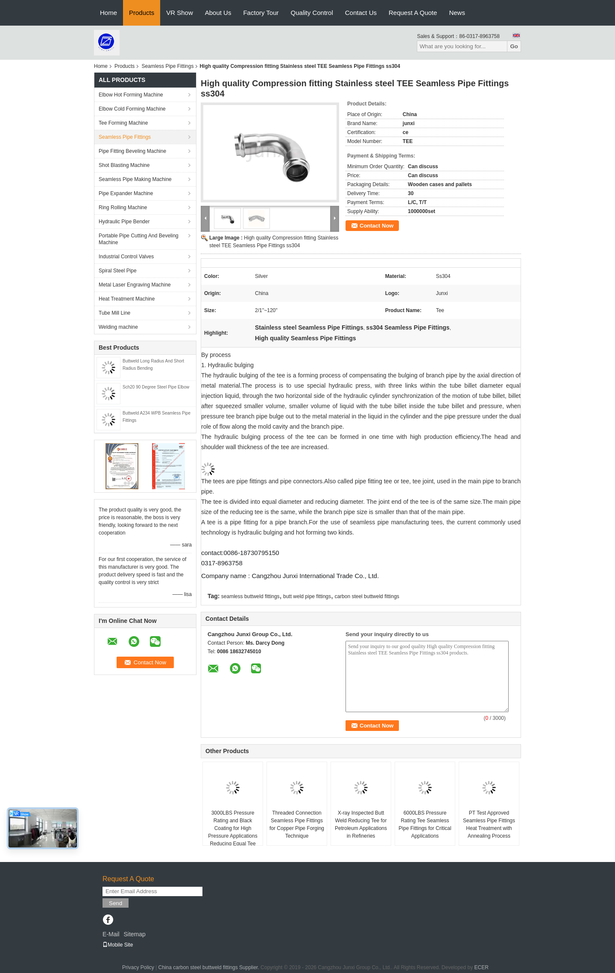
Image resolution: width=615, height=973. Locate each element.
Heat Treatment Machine (127, 299)
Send (115, 903)
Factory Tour (260, 12)
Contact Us (361, 12)
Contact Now (376, 225)
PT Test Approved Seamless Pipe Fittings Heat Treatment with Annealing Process (489, 824)
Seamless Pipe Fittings (167, 66)
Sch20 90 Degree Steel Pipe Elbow (156, 387)
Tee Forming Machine (123, 123)
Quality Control (312, 12)
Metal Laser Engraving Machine (135, 285)
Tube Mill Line (114, 313)
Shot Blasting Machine (124, 165)
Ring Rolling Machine (123, 207)
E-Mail (111, 934)
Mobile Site (117, 945)
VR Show (179, 12)
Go (514, 46)
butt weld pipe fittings (307, 596)
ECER (481, 967)
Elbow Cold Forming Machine (132, 109)
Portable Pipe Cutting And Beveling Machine (139, 239)
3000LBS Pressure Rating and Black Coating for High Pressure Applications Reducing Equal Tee (232, 828)
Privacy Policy (138, 967)
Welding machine (118, 327)
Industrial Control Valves (126, 257)
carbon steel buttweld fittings (366, 596)
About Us (218, 12)
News (457, 12)
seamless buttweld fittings (250, 596)
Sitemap (134, 934)
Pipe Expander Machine (126, 193)
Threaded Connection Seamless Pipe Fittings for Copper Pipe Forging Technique (296, 824)
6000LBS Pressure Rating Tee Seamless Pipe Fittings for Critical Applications (424, 824)
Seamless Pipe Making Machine (135, 179)
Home (108, 12)
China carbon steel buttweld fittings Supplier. (209, 967)
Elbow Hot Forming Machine (131, 95)
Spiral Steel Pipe (118, 271)
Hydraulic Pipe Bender (124, 222)
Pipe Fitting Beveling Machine (132, 151)
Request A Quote (413, 12)
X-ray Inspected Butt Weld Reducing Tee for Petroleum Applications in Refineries (361, 824)
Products (141, 12)
